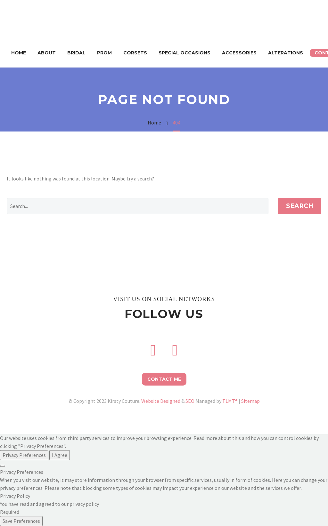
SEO (189, 401)
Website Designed (160, 401)
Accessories (239, 53)
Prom (104, 53)
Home (18, 53)
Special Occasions (184, 53)
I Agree (59, 455)
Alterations (285, 53)
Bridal (76, 53)
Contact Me (164, 379)
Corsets (135, 53)
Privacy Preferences (24, 455)
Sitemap (250, 401)
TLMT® (230, 401)
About (46, 53)
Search (299, 206)
